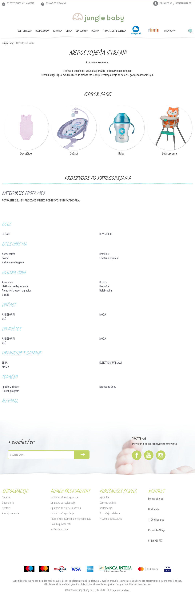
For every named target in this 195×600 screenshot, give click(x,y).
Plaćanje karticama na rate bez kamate (71, 518)
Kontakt (6, 508)
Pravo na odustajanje (110, 518)
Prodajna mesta (10, 513)
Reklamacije (105, 508)
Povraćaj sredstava (109, 513)
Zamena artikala (108, 502)
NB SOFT (104, 590)
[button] (192, 31)
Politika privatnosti (61, 524)
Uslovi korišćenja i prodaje (64, 497)
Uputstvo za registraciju (63, 502)
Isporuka (104, 497)
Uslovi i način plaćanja (62, 513)
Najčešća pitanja (59, 529)
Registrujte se (183, 3)
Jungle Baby (8, 43)
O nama (6, 497)
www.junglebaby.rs (82, 590)
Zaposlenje (8, 502)
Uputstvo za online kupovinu (66, 508)
